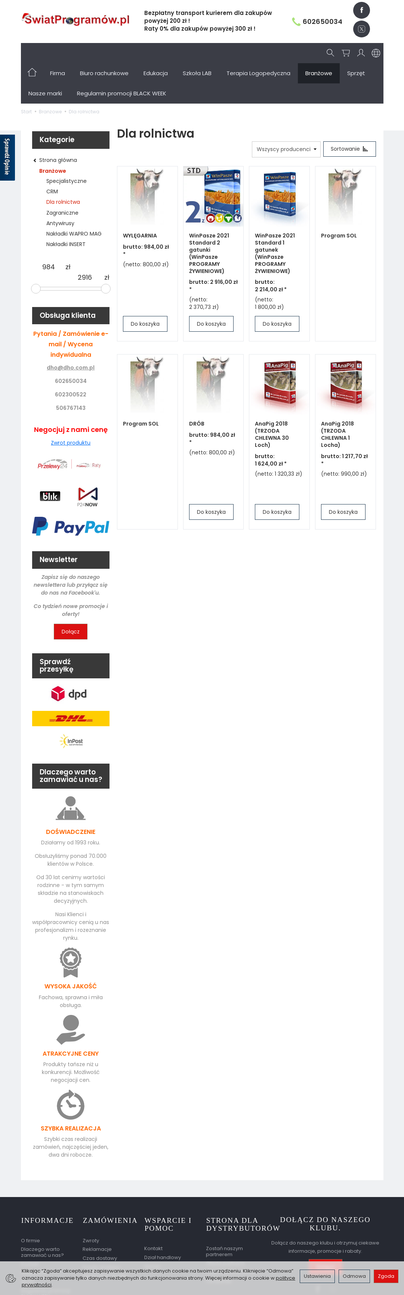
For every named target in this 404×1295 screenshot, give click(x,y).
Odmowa (354, 1276)
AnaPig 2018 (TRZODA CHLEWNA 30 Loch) (272, 394)
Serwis (152, 1224)
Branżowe (52, 130)
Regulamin (34, 1231)
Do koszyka (145, 284)
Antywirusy (60, 183)
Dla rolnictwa (63, 161)
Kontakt (30, 1222)
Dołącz (71, 591)
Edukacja (156, 53)
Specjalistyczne (66, 140)
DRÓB (196, 383)
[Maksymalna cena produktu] (84, 237)
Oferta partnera (225, 1221)
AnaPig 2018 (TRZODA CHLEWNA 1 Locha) (337, 394)
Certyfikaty (219, 1239)
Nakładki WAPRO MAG (74, 193)
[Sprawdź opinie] (7, 159)
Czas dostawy (100, 1216)
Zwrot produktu (70, 402)
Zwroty (91, 1199)
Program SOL (339, 195)
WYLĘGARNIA (140, 195)
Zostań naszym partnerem (224, 1210)
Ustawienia (317, 1276)
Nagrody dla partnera (232, 1230)
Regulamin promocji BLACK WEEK (45, 1252)
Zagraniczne (62, 172)
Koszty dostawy (101, 1225)
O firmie (30, 1199)
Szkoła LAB (197, 53)
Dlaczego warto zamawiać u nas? (42, 1211)
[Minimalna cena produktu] (48, 226)
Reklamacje (97, 1208)
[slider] (36, 248)
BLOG (27, 1240)
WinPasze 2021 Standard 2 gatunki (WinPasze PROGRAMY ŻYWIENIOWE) (209, 213)
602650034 (317, 21)
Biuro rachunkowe (104, 53)
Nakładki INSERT (66, 204)
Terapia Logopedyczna (258, 53)
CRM (52, 151)
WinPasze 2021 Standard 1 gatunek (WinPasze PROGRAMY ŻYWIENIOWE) (275, 213)
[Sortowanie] (349, 109)
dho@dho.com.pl (71, 327)
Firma (57, 53)
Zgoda (386, 1276)
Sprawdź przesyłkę (105, 1234)
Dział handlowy (162, 1215)
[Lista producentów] (286, 109)
